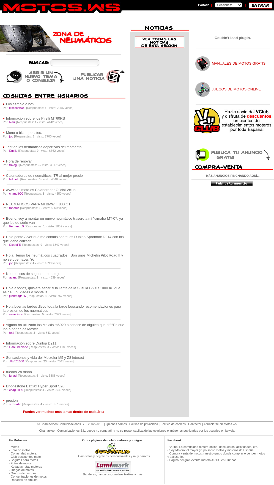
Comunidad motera (24, 453)
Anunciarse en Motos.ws (220, 424)
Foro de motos (20, 450)
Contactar (194, 424)
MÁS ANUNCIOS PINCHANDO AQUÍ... (233, 175)
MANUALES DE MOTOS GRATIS (238, 63)
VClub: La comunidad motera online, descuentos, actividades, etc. (213, 446)
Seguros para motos (24, 460)
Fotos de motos (21, 463)
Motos (15, 446)
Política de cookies (173, 424)
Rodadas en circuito (24, 479)
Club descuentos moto (26, 456)
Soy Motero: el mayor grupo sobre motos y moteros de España (211, 450)
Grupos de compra (23, 473)
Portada (203, 5)
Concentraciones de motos (29, 476)
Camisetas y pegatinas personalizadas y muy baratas (113, 455)
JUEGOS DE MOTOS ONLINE (236, 89)
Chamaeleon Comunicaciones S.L (63, 424)
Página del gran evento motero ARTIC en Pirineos (202, 460)
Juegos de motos (22, 470)
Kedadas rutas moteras (26, 466)
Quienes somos (116, 424)
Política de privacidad (143, 424)
